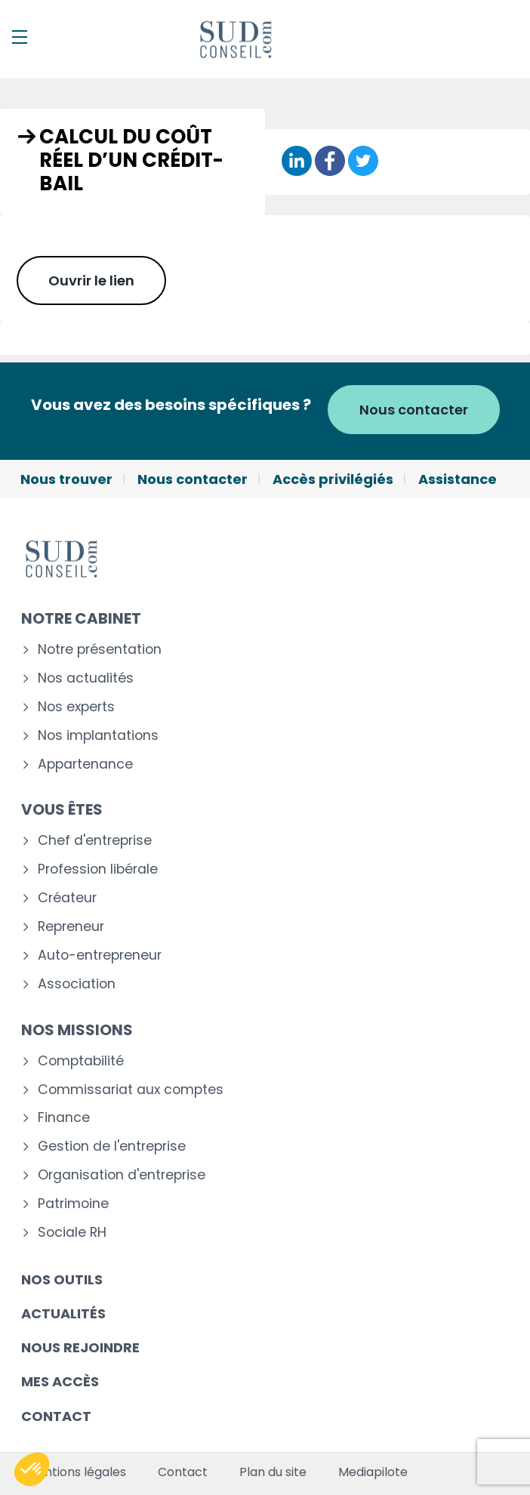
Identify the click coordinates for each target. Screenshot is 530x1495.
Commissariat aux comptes (130, 1090)
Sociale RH (72, 1232)
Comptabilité (81, 1061)
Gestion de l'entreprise (112, 1146)
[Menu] (19, 37)
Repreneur (71, 927)
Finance (64, 1118)
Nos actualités (86, 678)
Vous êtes (62, 809)
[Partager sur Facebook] (330, 162)
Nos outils (62, 1279)
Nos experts (76, 707)
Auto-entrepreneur (100, 955)
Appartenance (85, 764)
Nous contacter (413, 409)
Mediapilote (373, 1472)
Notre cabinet (81, 618)
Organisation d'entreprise (121, 1175)
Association (77, 984)
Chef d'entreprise (95, 840)
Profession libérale (98, 869)
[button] (32, 1469)
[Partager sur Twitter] (363, 162)
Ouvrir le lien (91, 280)
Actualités (63, 1313)
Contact (56, 1416)
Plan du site (273, 1472)
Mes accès (60, 1381)
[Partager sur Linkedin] (297, 162)
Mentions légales (76, 1472)
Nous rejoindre (80, 1347)
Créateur (67, 898)
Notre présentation (100, 649)
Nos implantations (98, 735)
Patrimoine (73, 1204)
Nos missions (77, 1029)
